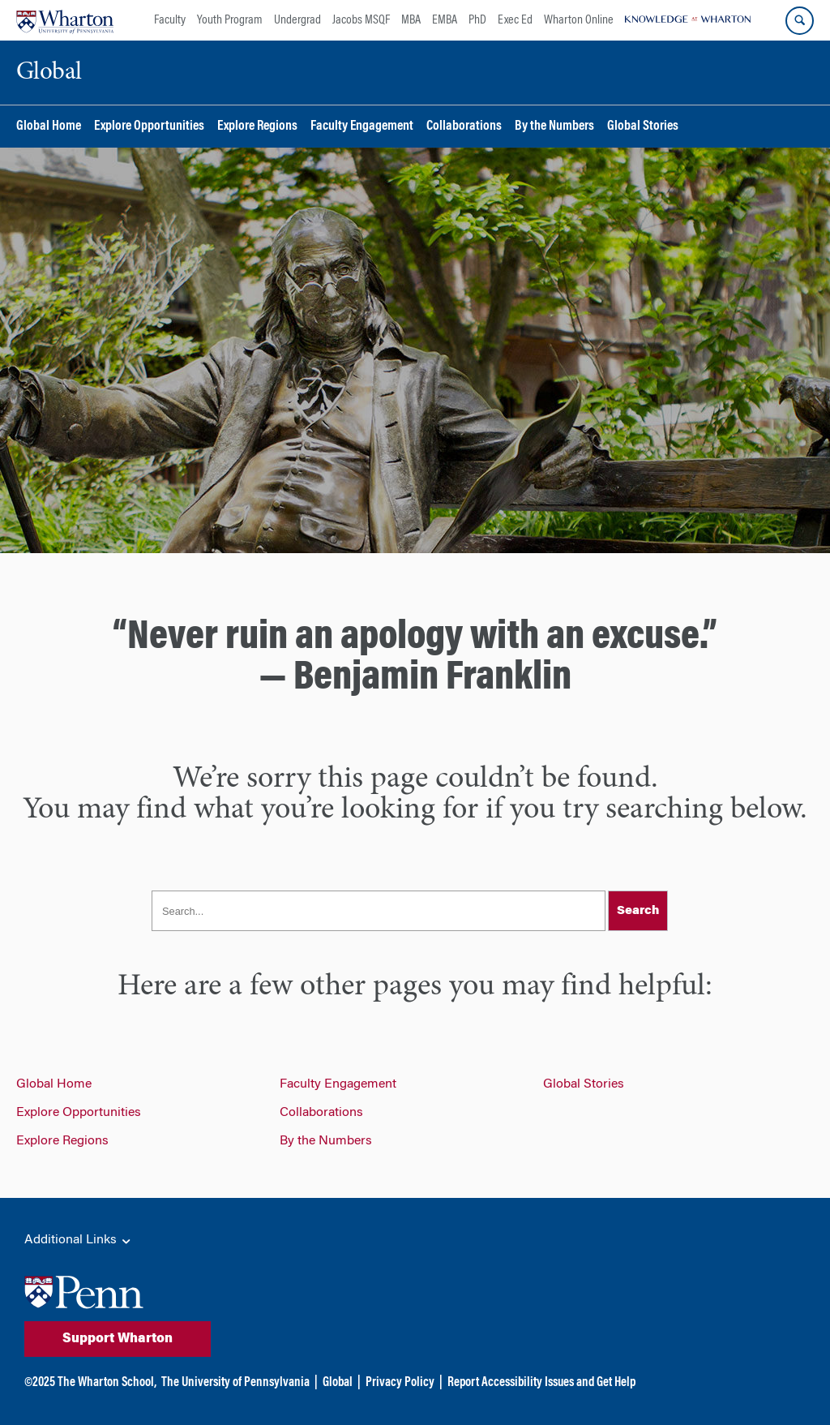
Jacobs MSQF (361, 20)
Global (338, 1382)
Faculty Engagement (361, 127)
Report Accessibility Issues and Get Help (541, 1382)
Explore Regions (257, 127)
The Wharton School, (107, 1382)
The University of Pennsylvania (235, 1382)
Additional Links (78, 1241)
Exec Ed (515, 20)
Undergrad (297, 20)
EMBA (444, 20)
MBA (411, 20)
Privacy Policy (400, 1382)
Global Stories (642, 127)
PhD (477, 20)
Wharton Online (579, 20)
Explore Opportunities (149, 127)
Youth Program (230, 20)
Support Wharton (117, 1339)
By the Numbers (554, 127)
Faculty (170, 20)
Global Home (48, 127)
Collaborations (464, 127)
